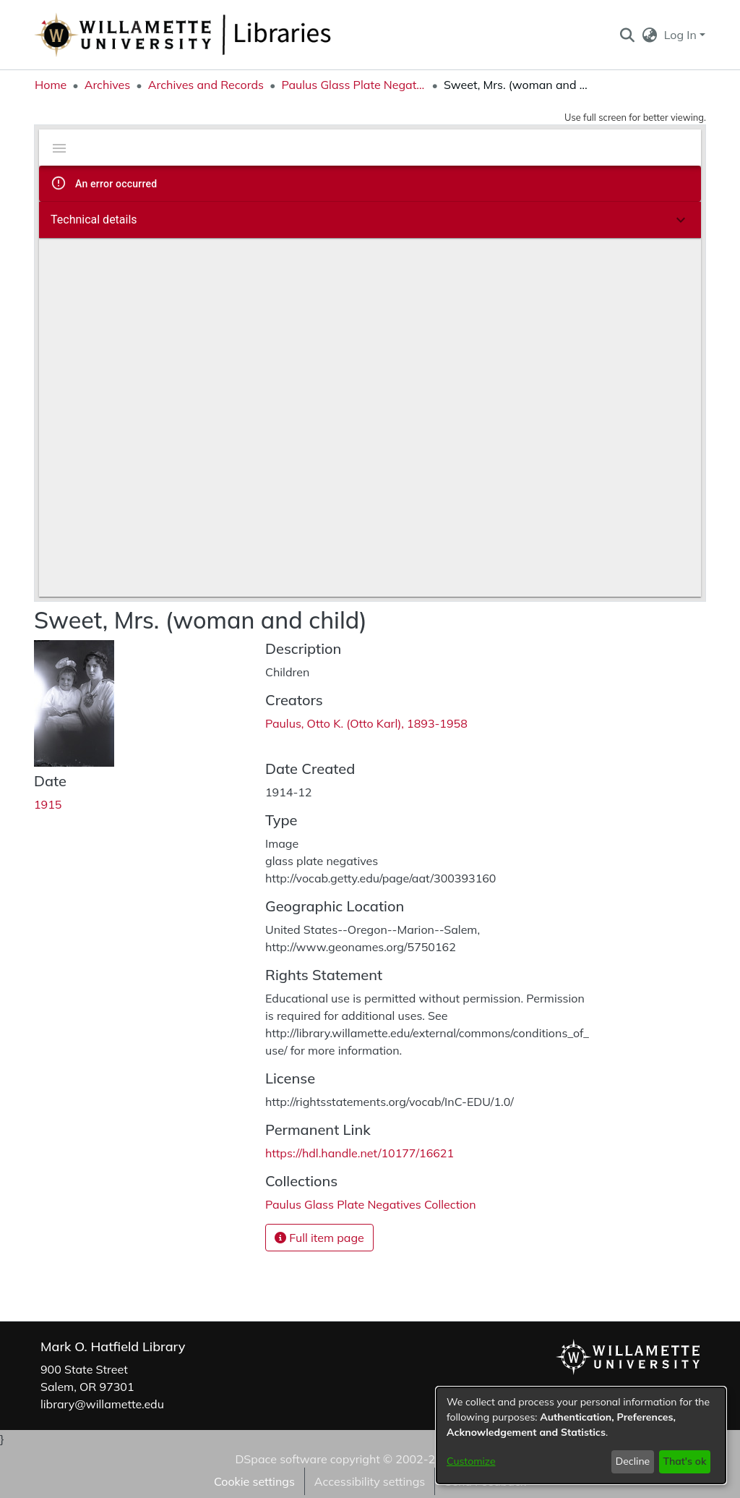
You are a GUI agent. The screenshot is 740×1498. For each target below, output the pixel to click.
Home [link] (50, 84)
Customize (471, 1461)
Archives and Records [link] (206, 84)
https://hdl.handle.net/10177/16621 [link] (359, 1153)
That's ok (684, 1461)
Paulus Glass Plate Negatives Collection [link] (353, 84)
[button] (627, 34)
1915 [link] (47, 804)
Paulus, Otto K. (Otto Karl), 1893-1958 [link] (366, 723)
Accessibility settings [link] (369, 1481)
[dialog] (581, 1435)
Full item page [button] (319, 1237)
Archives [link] (108, 84)
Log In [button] (682, 34)
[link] (370, 1204)
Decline (633, 1461)
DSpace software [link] (281, 1459)
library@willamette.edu (102, 1404)
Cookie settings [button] (254, 1481)
